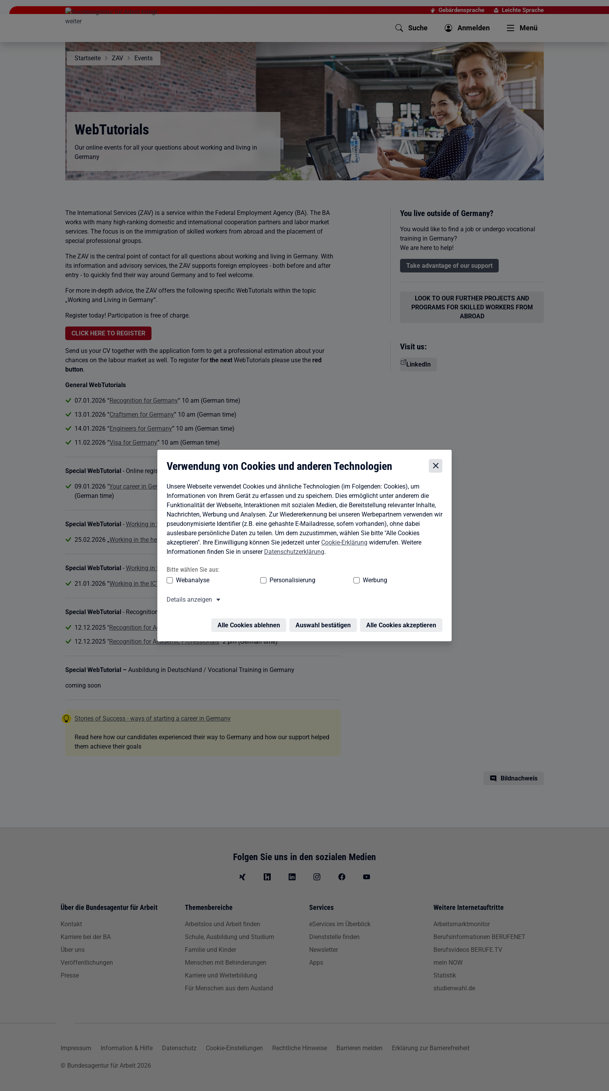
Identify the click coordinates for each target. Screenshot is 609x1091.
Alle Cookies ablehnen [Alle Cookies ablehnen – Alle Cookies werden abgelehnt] (250, 619)
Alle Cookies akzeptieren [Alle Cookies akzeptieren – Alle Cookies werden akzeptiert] (403, 619)
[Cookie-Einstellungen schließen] (437, 465)
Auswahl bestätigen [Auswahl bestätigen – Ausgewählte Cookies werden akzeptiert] (325, 619)
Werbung (329, 579)
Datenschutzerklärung (292, 551)
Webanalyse (190, 579)
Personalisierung (268, 579)
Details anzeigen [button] (187, 598)
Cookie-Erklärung (342, 541)
